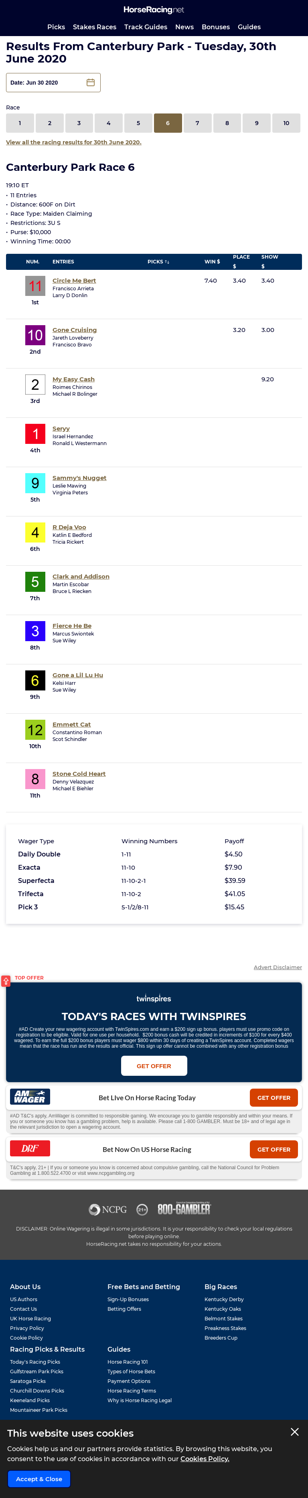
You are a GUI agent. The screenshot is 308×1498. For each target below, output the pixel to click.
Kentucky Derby (224, 1299)
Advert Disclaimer (278, 967)
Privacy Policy (27, 1328)
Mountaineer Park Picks (38, 1410)
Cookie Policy (26, 1338)
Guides (249, 27)
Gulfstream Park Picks (36, 1371)
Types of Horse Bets (131, 1371)
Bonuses (216, 27)
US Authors (23, 1299)
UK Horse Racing (30, 1319)
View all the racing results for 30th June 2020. (74, 142)
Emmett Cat (72, 724)
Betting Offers (124, 1309)
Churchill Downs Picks (37, 1391)
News (184, 27)
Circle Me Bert (74, 280)
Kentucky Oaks (223, 1309)
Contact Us (23, 1309)
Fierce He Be (72, 626)
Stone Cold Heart (79, 773)
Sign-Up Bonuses (128, 1299)
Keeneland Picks (30, 1400)
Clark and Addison (81, 576)
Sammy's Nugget (80, 478)
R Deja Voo (69, 527)
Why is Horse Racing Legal (139, 1400)
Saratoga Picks (28, 1381)
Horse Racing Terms (131, 1391)
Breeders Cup (221, 1338)
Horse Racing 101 (127, 1362)
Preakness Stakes (225, 1328)
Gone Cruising (75, 330)
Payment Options (128, 1381)
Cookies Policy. (204, 1459)
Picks (56, 27)
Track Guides (145, 27)
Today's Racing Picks (35, 1362)
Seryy (61, 428)
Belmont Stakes (224, 1319)
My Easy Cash (74, 379)
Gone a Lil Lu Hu (78, 675)
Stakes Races (94, 27)
